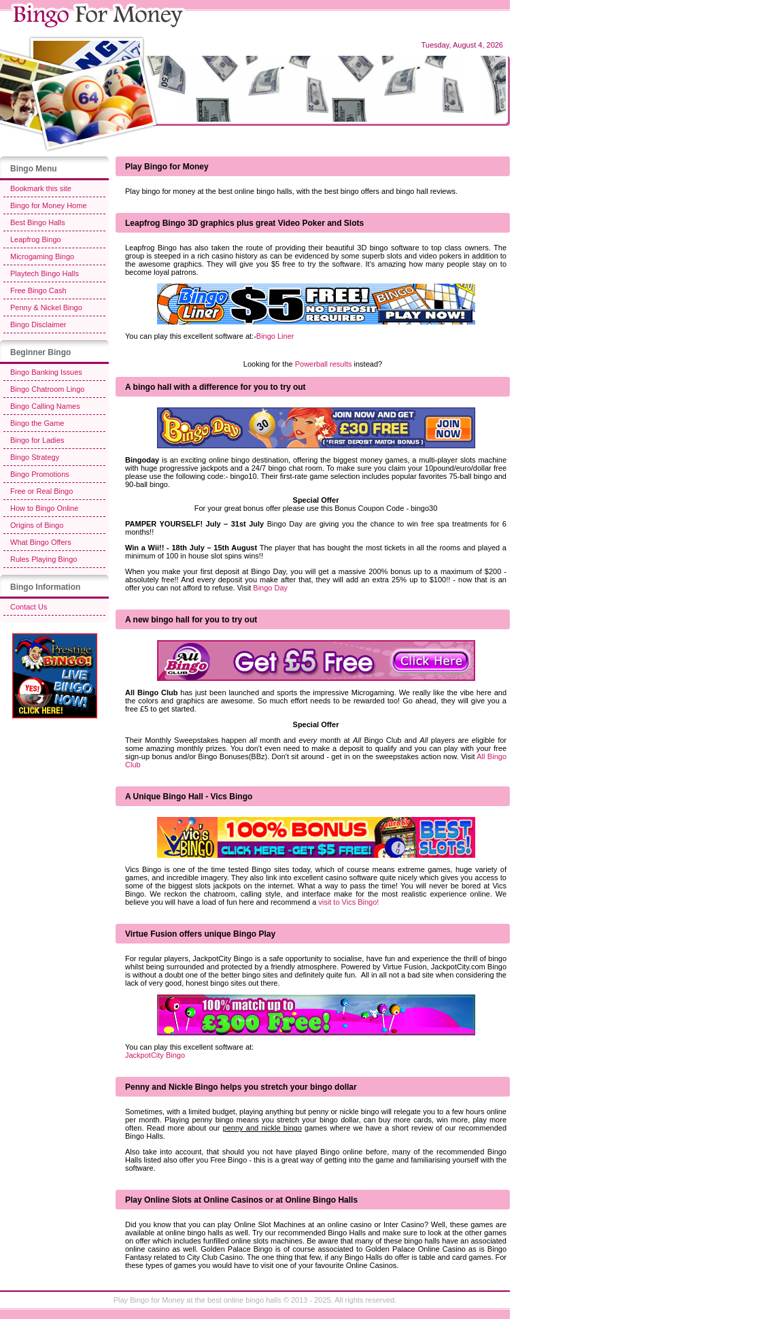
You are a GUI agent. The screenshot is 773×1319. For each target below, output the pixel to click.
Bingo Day (270, 588)
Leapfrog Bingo (35, 239)
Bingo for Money (157, 1300)
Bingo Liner (275, 336)
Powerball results (323, 364)
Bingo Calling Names (45, 406)
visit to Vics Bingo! (348, 902)
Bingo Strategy (34, 457)
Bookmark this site (40, 188)
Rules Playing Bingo (43, 559)
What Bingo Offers (40, 542)
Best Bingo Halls (37, 222)
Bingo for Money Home (48, 205)
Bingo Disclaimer (38, 324)
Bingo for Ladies (37, 440)
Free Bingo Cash (38, 290)
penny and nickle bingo (262, 1128)
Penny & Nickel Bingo (46, 307)
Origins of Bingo (36, 525)
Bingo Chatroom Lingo (47, 389)
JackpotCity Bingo (155, 1055)
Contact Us (28, 607)
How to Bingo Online (44, 508)
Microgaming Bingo (42, 256)
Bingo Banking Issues (46, 372)
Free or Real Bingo (41, 491)
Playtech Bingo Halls (44, 273)
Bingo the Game (37, 423)
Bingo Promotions (39, 474)
